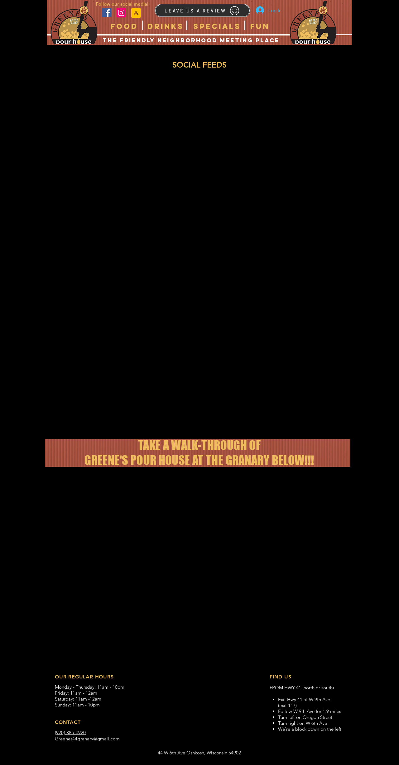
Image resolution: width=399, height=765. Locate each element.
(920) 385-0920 (70, 732)
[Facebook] (106, 12)
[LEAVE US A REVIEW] (202, 10)
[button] (124, 26)
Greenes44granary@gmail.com (87, 739)
